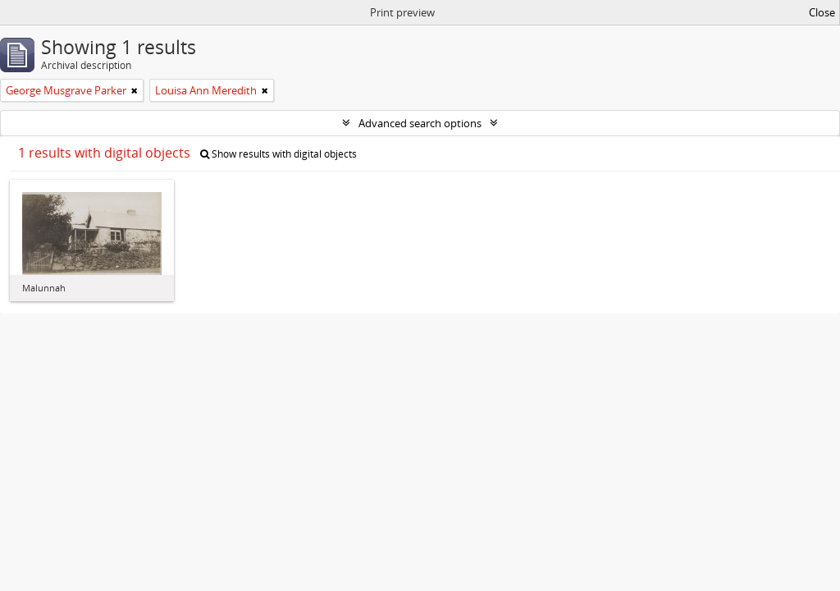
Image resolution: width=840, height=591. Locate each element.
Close (822, 12)
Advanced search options (420, 123)
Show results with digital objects (278, 154)
